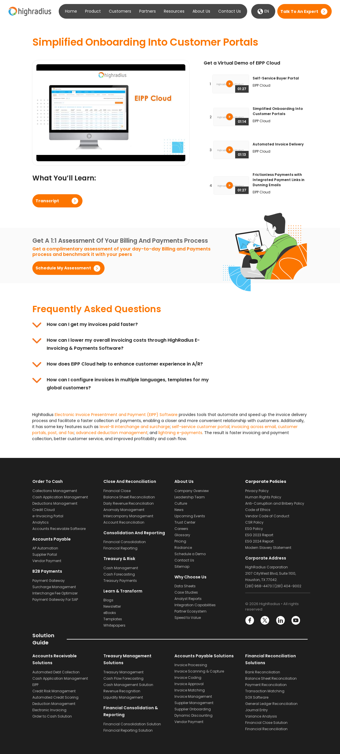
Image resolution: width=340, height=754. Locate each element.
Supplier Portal (44, 554)
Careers (181, 528)
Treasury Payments (120, 580)
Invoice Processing (190, 664)
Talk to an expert (299, 11)
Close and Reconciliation (129, 481)
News (179, 509)
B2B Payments (47, 571)
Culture (180, 503)
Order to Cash (47, 481)
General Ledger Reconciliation (271, 703)
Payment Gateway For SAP (55, 599)
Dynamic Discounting (193, 715)
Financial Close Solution (266, 722)
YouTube (295, 620)
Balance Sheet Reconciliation (129, 497)
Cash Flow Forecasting (123, 678)
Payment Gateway (48, 580)
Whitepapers (114, 625)
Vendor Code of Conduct (267, 516)
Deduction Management (53, 703)
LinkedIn (280, 620)
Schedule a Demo (190, 553)
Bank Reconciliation (262, 672)
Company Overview (191, 490)
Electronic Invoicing (49, 710)
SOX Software (256, 697)
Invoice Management (193, 696)
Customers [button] (120, 11)
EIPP (35, 684)
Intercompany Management (128, 516)
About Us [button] (201, 11)
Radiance (183, 547)
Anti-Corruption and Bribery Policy (274, 503)
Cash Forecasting (119, 574)
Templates (112, 619)
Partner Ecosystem (190, 611)
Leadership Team (189, 497)
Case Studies (186, 592)
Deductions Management (54, 503)
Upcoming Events (189, 516)
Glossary (182, 535)
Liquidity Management (123, 697)
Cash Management (120, 568)
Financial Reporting (120, 548)
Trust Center (184, 522)
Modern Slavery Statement (268, 547)
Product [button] (93, 11)
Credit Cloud (43, 509)
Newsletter (112, 606)
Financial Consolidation (124, 541)
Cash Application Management (60, 497)
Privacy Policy (257, 490)
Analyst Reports (188, 598)
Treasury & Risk (119, 558)
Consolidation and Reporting (134, 533)
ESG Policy (254, 528)
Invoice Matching (189, 690)
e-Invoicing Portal (47, 516)
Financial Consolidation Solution (132, 724)
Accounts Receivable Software (59, 528)
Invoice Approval (189, 683)
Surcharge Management (54, 586)
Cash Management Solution (128, 684)
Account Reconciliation (123, 522)
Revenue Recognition (121, 691)
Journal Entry (256, 710)
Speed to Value (187, 617)
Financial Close (117, 490)
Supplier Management (193, 702)
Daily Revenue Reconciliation (128, 503)
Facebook (250, 620)
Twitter (265, 620)
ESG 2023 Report (259, 535)
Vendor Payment (46, 560)
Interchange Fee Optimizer (55, 593)
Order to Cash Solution (52, 716)
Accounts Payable (51, 539)
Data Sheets (185, 586)
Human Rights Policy (263, 497)
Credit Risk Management (54, 691)
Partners (147, 11)
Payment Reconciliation (266, 684)
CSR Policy (254, 522)
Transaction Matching (264, 691)
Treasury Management (123, 672)
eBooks (109, 612)
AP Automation (45, 548)
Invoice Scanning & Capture (199, 671)
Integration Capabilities (195, 605)
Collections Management (54, 490)
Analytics (40, 522)
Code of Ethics (257, 509)
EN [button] (263, 11)
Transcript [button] (47, 201)
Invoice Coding (187, 677)
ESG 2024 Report (259, 541)
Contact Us (229, 11)
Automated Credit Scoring (55, 697)
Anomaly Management (123, 509)
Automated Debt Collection (56, 672)
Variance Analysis (261, 716)
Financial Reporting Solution (128, 730)
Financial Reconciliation (266, 728)
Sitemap (181, 566)
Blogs (108, 600)
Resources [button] (174, 11)
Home (71, 11)
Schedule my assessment (63, 268)
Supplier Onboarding (192, 709)
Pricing (180, 541)
